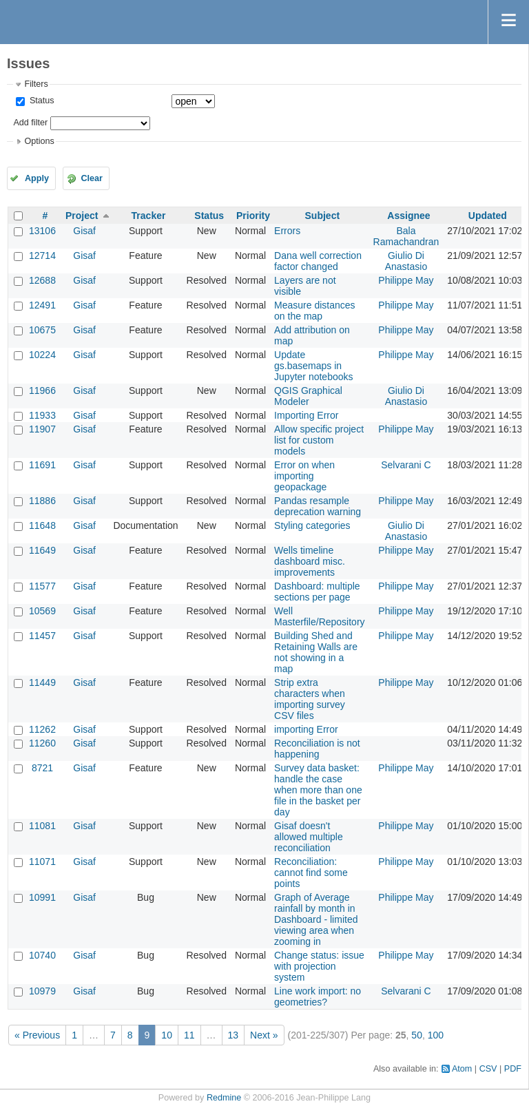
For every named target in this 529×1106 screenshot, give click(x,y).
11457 (42, 635)
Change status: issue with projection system (319, 966)
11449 (42, 682)
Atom (462, 1069)
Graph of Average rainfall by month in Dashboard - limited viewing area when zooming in (315, 919)
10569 (42, 610)
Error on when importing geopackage (304, 475)
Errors (287, 230)
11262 (42, 729)
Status (40, 100)
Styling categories (312, 525)
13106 (42, 230)
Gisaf (84, 230)
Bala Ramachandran (406, 236)
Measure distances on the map (314, 311)
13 (233, 1035)
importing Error (306, 729)
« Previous (37, 1035)
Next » (264, 1035)
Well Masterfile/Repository (319, 616)
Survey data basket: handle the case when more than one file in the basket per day (318, 789)
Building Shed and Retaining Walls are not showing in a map (315, 652)
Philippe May (405, 280)
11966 (42, 390)
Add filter (30, 122)
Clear (92, 178)
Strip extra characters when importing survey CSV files (309, 699)
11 (189, 1035)
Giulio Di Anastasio (406, 261)
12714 (42, 255)
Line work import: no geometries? (317, 996)
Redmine (224, 1098)
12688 (42, 280)
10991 (42, 897)
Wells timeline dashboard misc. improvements (309, 561)
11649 (42, 550)
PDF (512, 1069)
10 (166, 1035)
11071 (42, 861)
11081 (42, 825)
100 (436, 1035)
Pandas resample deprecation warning (317, 506)
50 (416, 1035)
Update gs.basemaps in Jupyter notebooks (313, 365)
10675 (42, 329)
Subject (322, 215)
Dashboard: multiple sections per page (317, 592)
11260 (42, 743)
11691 (42, 464)
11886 (42, 500)
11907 (42, 429)
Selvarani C (406, 464)
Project (81, 215)
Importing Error (306, 415)
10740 (42, 955)
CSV (488, 1069)
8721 (42, 767)
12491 (42, 305)
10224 (42, 354)
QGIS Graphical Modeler (308, 396)
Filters (36, 84)
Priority (253, 215)
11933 (42, 415)
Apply (37, 178)
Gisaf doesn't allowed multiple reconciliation (308, 836)
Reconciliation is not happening (317, 749)
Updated (487, 215)
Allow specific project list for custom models (319, 440)
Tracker (149, 215)
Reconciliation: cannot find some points (311, 872)
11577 (42, 586)
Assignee (408, 215)
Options (39, 141)
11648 (42, 525)
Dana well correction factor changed (318, 261)
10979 (42, 991)
